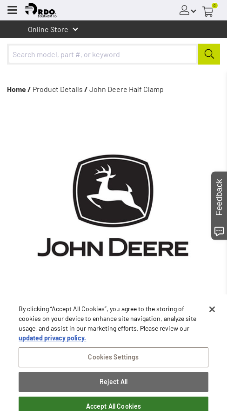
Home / (19, 89)
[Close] (212, 323)
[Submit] (209, 54)
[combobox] (113, 54)
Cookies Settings (113, 370)
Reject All (113, 395)
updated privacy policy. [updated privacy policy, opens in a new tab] (52, 351)
